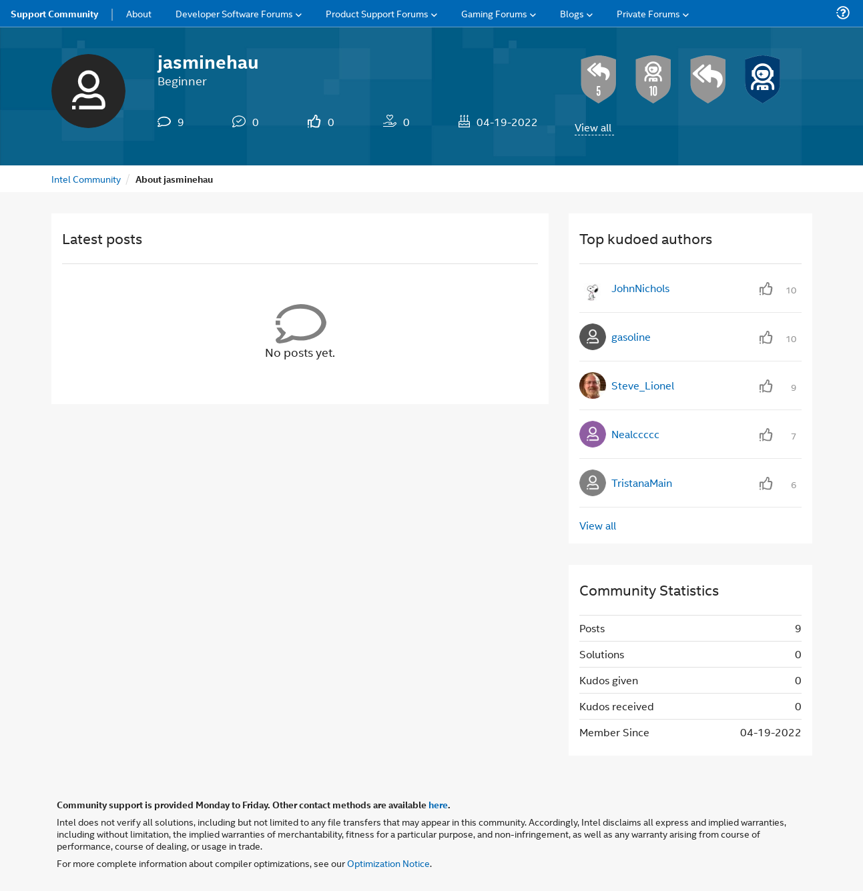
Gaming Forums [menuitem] (494, 13)
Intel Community (86, 178)
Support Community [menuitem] (54, 13)
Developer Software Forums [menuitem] (234, 13)
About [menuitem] (139, 13)
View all (593, 127)
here (438, 804)
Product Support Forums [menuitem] (377, 13)
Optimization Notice (388, 863)
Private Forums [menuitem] (648, 13)
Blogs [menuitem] (572, 13)
